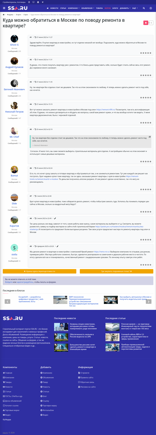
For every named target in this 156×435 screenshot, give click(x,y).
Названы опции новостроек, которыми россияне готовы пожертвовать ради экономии (83, 326)
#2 (31, 59)
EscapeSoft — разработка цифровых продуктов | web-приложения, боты (31, 299)
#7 (31, 196)
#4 (31, 104)
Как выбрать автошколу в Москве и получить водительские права (135, 298)
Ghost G (14, 44)
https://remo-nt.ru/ (102, 251)
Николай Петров (14, 111)
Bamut (14, 175)
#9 (31, 246)
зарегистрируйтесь (25, 282)
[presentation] (7, 301)
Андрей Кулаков (14, 67)
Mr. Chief (14, 136)
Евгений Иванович (14, 89)
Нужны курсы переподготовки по (39, 271)
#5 (31, 129)
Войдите (9, 282)
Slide (14, 203)
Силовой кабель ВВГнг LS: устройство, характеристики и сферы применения (134, 336)
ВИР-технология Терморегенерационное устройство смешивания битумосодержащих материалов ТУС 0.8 (83, 301)
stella (14, 254)
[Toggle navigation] (150, 8)
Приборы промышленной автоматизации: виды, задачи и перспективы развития (135, 347)
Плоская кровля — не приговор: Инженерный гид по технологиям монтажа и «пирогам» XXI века (136, 326)
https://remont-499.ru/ (105, 109)
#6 (31, 168)
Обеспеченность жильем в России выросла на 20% (82, 335)
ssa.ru (5, 432)
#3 (31, 82)
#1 (31, 37)
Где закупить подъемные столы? (116, 271)
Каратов (14, 225)
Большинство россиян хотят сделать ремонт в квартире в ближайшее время (83, 347)
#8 (31, 218)
